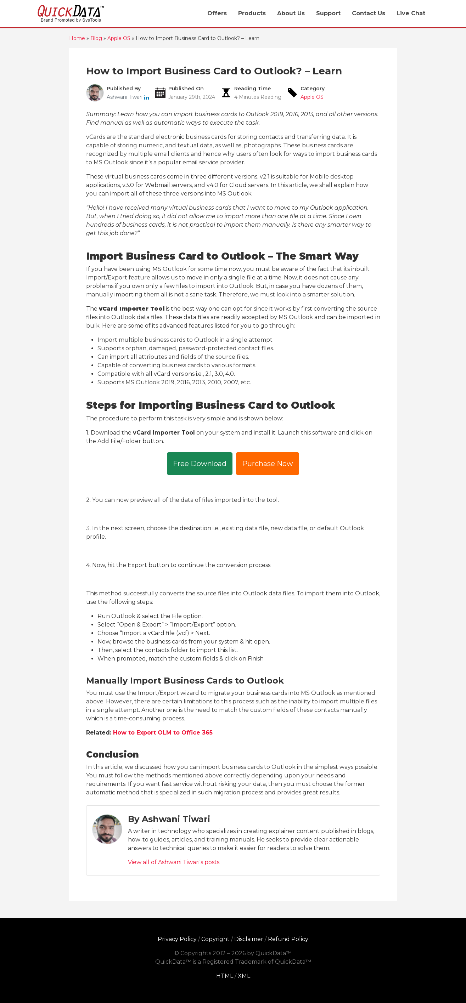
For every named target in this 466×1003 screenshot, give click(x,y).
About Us (291, 13)
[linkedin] (146, 97)
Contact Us (368, 13)
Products (252, 13)
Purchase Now (267, 463)
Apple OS (312, 97)
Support (328, 13)
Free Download (199, 463)
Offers (217, 13)
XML (244, 976)
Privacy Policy (177, 939)
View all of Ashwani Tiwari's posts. (174, 862)
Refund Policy (288, 939)
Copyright (215, 939)
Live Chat (411, 13)
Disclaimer (248, 939)
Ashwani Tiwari (125, 97)
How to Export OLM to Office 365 (163, 732)
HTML (224, 976)
